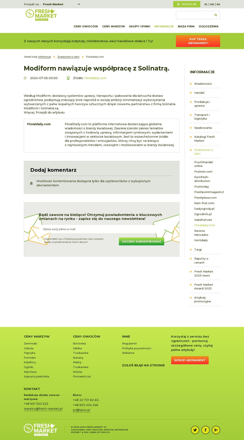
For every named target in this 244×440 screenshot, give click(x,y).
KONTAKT (32, 389)
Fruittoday (201, 186)
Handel (199, 92)
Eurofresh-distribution (202, 179)
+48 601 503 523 (36, 404)
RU (218, 4)
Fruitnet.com (203, 171)
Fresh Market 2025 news (203, 273)
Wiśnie (77, 371)
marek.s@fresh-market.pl (43, 409)
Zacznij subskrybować (141, 241)
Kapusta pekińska (36, 376)
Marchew (30, 371)
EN (212, 4)
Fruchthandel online (203, 164)
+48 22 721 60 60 (86, 400)
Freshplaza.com (205, 197)
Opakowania (203, 127)
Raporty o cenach (201, 260)
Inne (126, 336)
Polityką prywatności (76, 238)
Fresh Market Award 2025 (203, 286)
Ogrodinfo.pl (203, 214)
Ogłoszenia (209, 26)
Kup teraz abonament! (198, 41)
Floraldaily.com (204, 225)
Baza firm (186, 26)
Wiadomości (203, 83)
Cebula (28, 348)
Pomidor (30, 357)
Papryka (29, 352)
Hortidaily (201, 240)
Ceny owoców (86, 26)
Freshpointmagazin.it (207, 192)
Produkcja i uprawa (202, 103)
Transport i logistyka (202, 116)
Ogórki (28, 367)
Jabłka (77, 348)
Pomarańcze (82, 376)
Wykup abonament (190, 360)
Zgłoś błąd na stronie (143, 365)
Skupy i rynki (139, 26)
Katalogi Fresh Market (204, 138)
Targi (198, 249)
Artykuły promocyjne (202, 299)
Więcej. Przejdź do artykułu (44, 112)
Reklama (128, 352)
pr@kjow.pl (81, 410)
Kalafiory (30, 362)
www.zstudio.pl (100, 432)
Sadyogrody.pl (204, 208)
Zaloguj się (189, 4)
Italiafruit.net (203, 219)
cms (86, 432)
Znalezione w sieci (203, 151)
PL (206, 4)
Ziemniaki (30, 343)
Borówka (79, 343)
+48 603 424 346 (85, 405)
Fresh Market (53, 4)
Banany (78, 357)
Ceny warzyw (113, 26)
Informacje (164, 26)
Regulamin (129, 343)
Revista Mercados (201, 232)
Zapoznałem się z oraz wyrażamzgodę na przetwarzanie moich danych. (74, 240)
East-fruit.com (204, 203)
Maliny (77, 362)
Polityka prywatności (136, 348)
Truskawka (80, 352)
